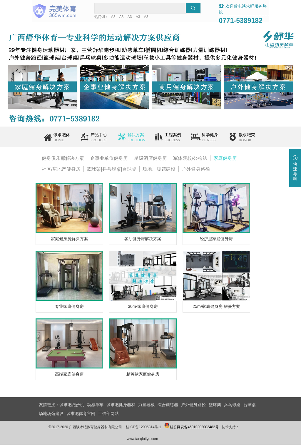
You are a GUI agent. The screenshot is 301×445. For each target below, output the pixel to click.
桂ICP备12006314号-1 (150, 427)
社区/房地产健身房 (61, 169)
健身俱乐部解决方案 (63, 158)
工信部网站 (108, 413)
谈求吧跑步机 (71, 405)
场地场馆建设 (51, 413)
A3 (123, 17)
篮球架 (215, 405)
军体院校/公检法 (190, 158)
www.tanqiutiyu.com (149, 439)
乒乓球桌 (232, 405)
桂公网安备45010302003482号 (198, 427)
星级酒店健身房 (150, 158)
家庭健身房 (225, 158)
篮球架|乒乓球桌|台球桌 (111, 169)
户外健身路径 (196, 169)
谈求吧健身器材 (120, 405)
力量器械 (146, 405)
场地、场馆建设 (159, 169)
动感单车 (95, 405)
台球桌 (249, 405)
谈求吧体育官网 (80, 413)
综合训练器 (168, 405)
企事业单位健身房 (109, 158)
